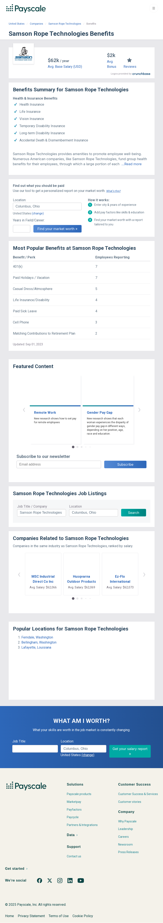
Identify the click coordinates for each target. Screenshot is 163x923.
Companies (36, 23)
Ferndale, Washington (37, 637)
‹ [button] (23, 409)
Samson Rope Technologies (64, 23)
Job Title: (19, 741)
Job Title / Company (32, 506)
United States (17, 23)
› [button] (139, 409)
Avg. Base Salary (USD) (65, 67)
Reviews (129, 67)
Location (75, 506)
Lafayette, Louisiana (36, 647)
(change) (38, 213)
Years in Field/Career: (29, 220)
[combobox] (47, 206)
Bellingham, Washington (38, 642)
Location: (19, 200)
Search (133, 513)
